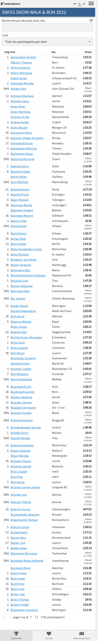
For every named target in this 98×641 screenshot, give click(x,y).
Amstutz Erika (20, 117)
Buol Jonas (18, 578)
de (75, 3)
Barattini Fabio (20, 171)
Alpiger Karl (18, 88)
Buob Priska (18, 573)
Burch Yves (17, 584)
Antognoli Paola (21, 132)
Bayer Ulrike (19, 221)
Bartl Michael (19, 182)
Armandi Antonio (22, 143)
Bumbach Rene (20, 568)
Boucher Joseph (21, 402)
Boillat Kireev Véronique (26, 337)
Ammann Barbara (22, 96)
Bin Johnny (18, 298)
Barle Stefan (19, 177)
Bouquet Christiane (23, 407)
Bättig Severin (20, 189)
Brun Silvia (17, 482)
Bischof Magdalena (23, 311)
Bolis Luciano (19, 348)
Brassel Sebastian (22, 445)
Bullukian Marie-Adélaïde (27, 560)
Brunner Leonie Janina (25, 487)
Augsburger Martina (24, 148)
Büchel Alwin (19, 532)
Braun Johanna (20, 450)
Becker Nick (18, 239)
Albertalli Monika (22, 83)
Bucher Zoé (18, 543)
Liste (5, 35)
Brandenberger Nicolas (26, 427)
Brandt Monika (20, 438)
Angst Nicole (19, 127)
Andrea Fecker (20, 122)
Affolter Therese (21, 62)
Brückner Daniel (21, 466)
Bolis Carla (18, 342)
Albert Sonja (19, 78)
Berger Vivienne (21, 265)
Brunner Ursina (20, 509)
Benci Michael (20, 254)
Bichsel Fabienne (22, 286)
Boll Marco (18, 353)
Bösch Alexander (21, 379)
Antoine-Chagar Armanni (27, 138)
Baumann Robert (22, 215)
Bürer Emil (17, 589)
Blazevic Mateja (21, 321)
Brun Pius (17, 477)
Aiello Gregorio (20, 67)
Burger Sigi (18, 594)
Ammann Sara (20, 101)
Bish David (17, 316)
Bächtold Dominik (22, 159)
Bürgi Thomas (20, 599)
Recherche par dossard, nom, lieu (47, 20)
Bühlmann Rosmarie (24, 553)
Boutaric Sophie (21, 413)
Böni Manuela (19, 374)
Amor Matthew (21, 112)
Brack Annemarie (22, 420)
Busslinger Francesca (24, 610)
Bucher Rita (18, 538)
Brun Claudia (19, 471)
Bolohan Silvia (20, 363)
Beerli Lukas (18, 244)
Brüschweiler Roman (24, 520)
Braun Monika (20, 456)
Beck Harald (18, 226)
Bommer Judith (21, 369)
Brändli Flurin (19, 433)
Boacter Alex (19, 332)
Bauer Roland (19, 200)
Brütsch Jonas (20, 527)
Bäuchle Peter (20, 194)
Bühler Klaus (19, 548)
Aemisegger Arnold (23, 57)
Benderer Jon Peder (24, 259)
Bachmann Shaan (22, 154)
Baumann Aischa (21, 205)
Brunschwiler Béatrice (25, 514)
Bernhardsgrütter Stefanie (28, 275)
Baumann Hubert (22, 210)
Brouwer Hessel (21, 461)
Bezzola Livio (19, 280)
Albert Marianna (21, 73)
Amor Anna (18, 106)
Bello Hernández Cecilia (26, 249)
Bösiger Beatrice (21, 397)
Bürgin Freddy (20, 604)
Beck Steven (19, 233)
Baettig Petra (20, 166)
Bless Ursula (19, 327)
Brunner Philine (21, 502)
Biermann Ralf (20, 291)
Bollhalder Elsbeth (23, 358)
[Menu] (91, 4)
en (84, 3)
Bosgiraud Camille (22, 392)
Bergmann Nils (20, 270)
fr (80, 3)
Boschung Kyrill (21, 387)
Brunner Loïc (19, 494)
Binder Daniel (19, 306)
